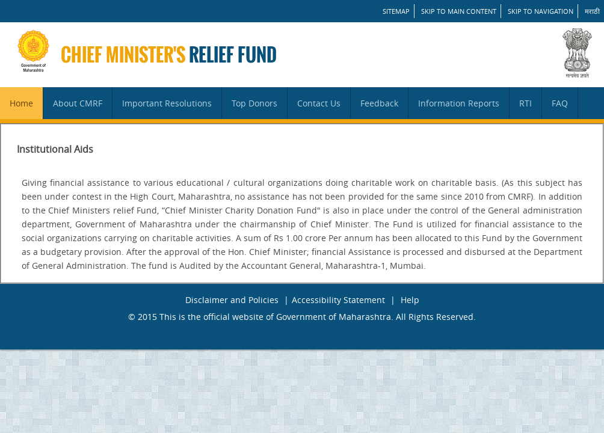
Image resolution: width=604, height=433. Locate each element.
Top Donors (254, 103)
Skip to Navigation (540, 11)
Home (21, 103)
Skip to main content (458, 11)
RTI (525, 103)
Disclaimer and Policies (232, 300)
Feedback (379, 103)
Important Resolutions (167, 103)
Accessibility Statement (338, 300)
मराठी (592, 11)
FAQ (560, 103)
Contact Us (319, 103)
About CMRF (77, 103)
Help (410, 300)
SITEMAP (396, 11)
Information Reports (458, 103)
